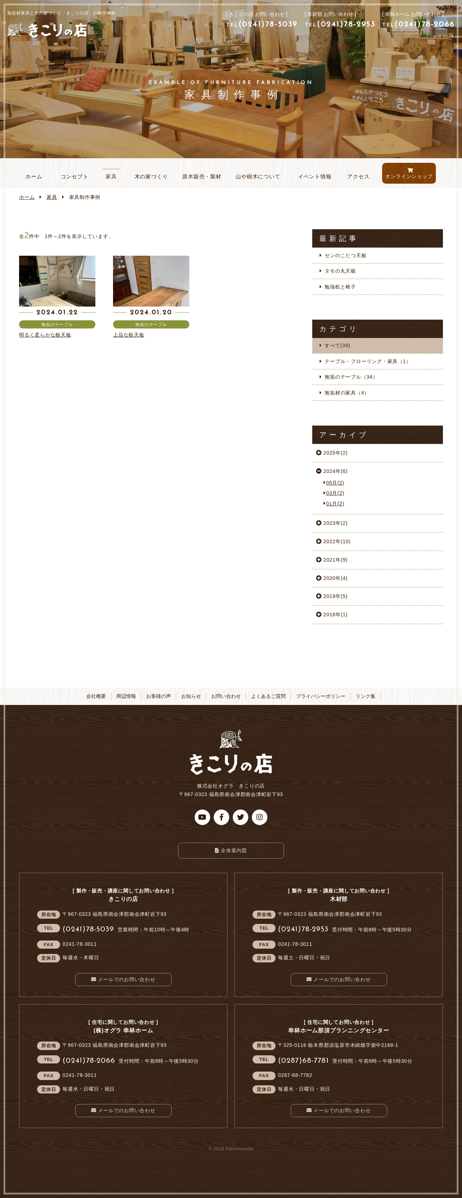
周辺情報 (126, 696)
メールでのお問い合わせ (126, 979)
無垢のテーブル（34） (351, 377)
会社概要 (96, 696)
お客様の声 (158, 696)
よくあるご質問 (268, 696)
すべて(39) (337, 345)
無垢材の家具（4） (347, 393)
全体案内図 (234, 850)
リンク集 (365, 696)
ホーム (27, 197)
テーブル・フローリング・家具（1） (368, 361)
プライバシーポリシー (320, 696)
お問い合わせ (226, 696)
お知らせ (191, 696)
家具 (52, 197)
